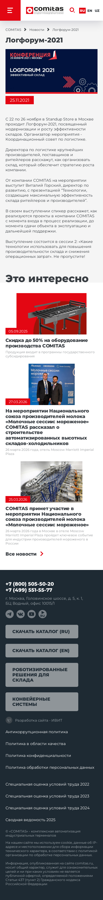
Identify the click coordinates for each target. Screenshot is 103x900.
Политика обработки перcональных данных (49, 767)
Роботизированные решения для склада (40, 675)
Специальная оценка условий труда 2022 (47, 784)
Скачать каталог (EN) (40, 650)
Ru (82, 11)
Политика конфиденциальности (38, 755)
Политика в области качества (35, 743)
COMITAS (13, 30)
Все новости (21, 554)
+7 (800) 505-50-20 (29, 584)
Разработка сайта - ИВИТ (33, 720)
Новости (36, 30)
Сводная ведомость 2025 (30, 819)
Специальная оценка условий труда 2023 (47, 796)
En (89, 11)
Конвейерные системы (31, 702)
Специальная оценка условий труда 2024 (47, 807)
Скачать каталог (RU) (41, 631)
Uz (97, 11)
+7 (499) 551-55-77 (28, 590)
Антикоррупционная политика (36, 731)
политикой (87, 851)
